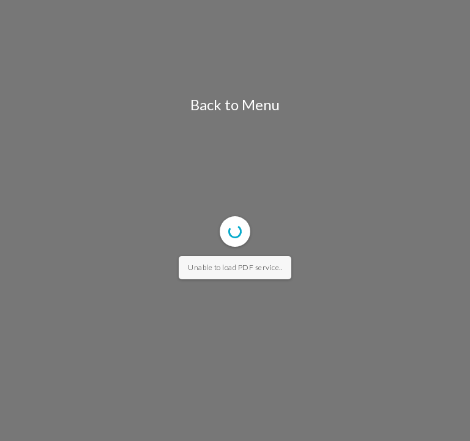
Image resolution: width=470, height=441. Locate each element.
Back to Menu (235, 104)
